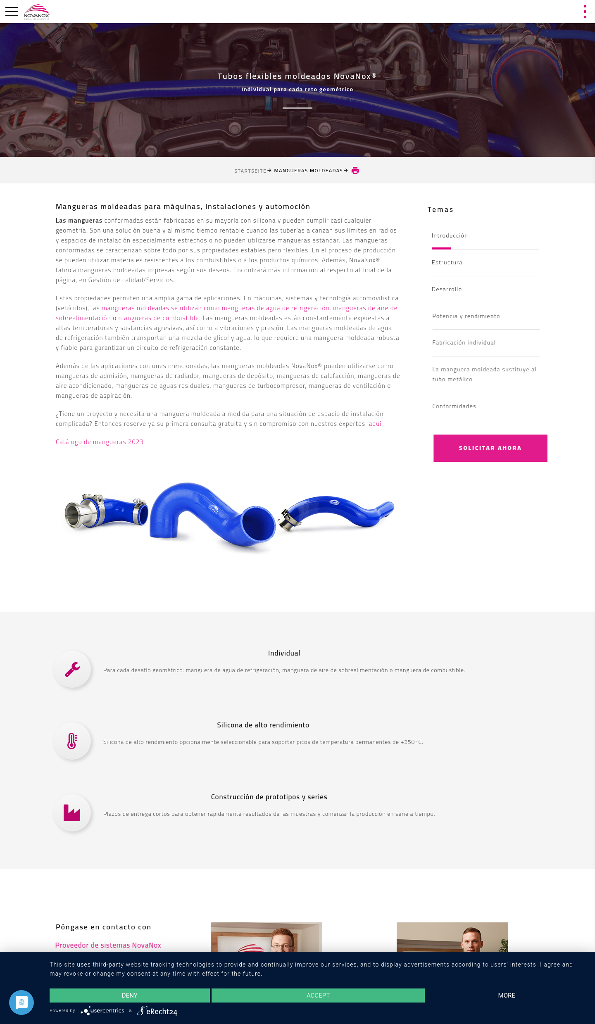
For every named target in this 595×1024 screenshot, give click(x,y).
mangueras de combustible (159, 318)
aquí (376, 424)
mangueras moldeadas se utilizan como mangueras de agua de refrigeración (215, 308)
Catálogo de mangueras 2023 (100, 442)
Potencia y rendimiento (478, 316)
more (506, 995)
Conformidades (466, 406)
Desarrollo (447, 289)
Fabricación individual (475, 342)
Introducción (450, 235)
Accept (318, 995)
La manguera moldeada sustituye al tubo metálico (496, 374)
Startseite (251, 171)
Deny (130, 995)
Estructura (447, 262)
